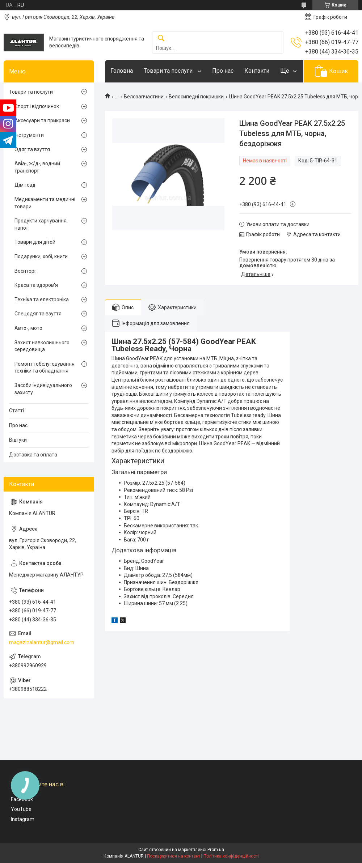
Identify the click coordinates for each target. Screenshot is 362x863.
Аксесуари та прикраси (42, 120)
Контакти (256, 70)
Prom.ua (215, 849)
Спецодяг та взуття (38, 313)
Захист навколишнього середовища (42, 346)
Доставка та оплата (33, 455)
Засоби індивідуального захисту (43, 388)
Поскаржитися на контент (173, 856)
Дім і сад (24, 185)
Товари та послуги (169, 70)
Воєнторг (25, 271)
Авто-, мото (28, 328)
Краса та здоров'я (36, 285)
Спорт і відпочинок (36, 106)
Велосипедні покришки (196, 96)
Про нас (222, 70)
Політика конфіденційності (231, 856)
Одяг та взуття (32, 149)
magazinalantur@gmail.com (41, 642)
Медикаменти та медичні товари (44, 202)
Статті (16, 410)
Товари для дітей (34, 242)
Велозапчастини (144, 96)
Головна (121, 70)
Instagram (22, 819)
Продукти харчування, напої (41, 224)
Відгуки (18, 440)
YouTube (21, 809)
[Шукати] (161, 38)
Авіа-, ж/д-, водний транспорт (37, 167)
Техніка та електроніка (41, 299)
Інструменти (29, 135)
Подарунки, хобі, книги (41, 256)
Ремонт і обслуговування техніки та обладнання (44, 367)
